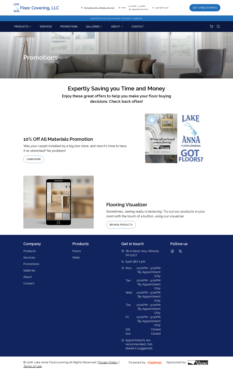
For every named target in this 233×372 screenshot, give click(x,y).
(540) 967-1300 (162, 8)
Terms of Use (32, 366)
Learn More (34, 159)
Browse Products (121, 224)
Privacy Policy (108, 362)
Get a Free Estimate (205, 7)
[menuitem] (23, 26)
